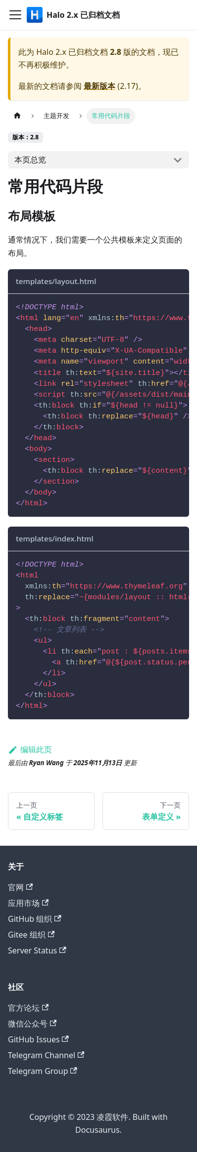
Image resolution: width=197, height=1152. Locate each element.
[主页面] (17, 115)
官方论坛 (28, 1007)
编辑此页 (30, 749)
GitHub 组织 (34, 918)
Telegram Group (42, 1071)
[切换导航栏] (15, 14)
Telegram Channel (46, 1055)
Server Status (37, 950)
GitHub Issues (38, 1039)
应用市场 (28, 903)
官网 (20, 887)
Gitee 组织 (31, 934)
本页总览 (30, 159)
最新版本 (99, 86)
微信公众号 (32, 1023)
